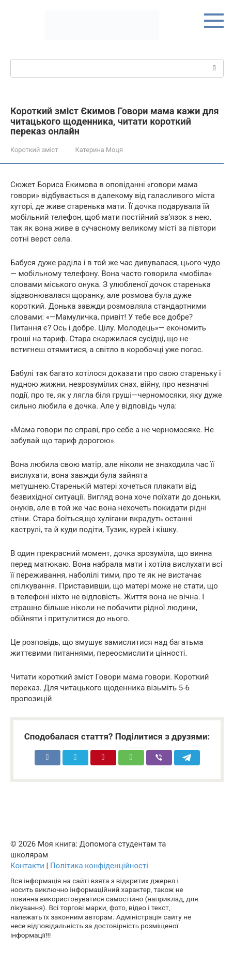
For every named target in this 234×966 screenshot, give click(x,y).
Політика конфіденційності (99, 865)
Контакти (27, 865)
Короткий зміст (34, 150)
